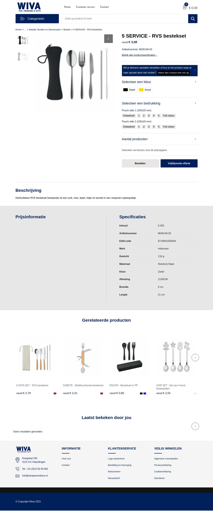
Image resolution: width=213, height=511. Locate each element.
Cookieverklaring (163, 472)
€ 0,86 (117, 393)
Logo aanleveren (116, 458)
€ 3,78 (23, 393)
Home (67, 7)
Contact (104, 7)
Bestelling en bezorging (120, 465)
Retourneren (114, 472)
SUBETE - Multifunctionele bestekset (83, 385)
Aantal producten (134, 139)
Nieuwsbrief (114, 478)
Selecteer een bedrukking (141, 103)
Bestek (68, 29)
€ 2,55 (163, 393)
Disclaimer (159, 478)
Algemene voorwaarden (166, 458)
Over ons (66, 458)
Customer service (85, 7)
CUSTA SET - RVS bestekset (32, 385)
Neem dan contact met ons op (173, 72)
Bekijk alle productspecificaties (139, 55)
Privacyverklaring (163, 465)
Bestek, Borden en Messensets (45, 29)
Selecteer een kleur (136, 82)
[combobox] (125, 18)
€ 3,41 (70, 393)
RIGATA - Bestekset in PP (124, 385)
